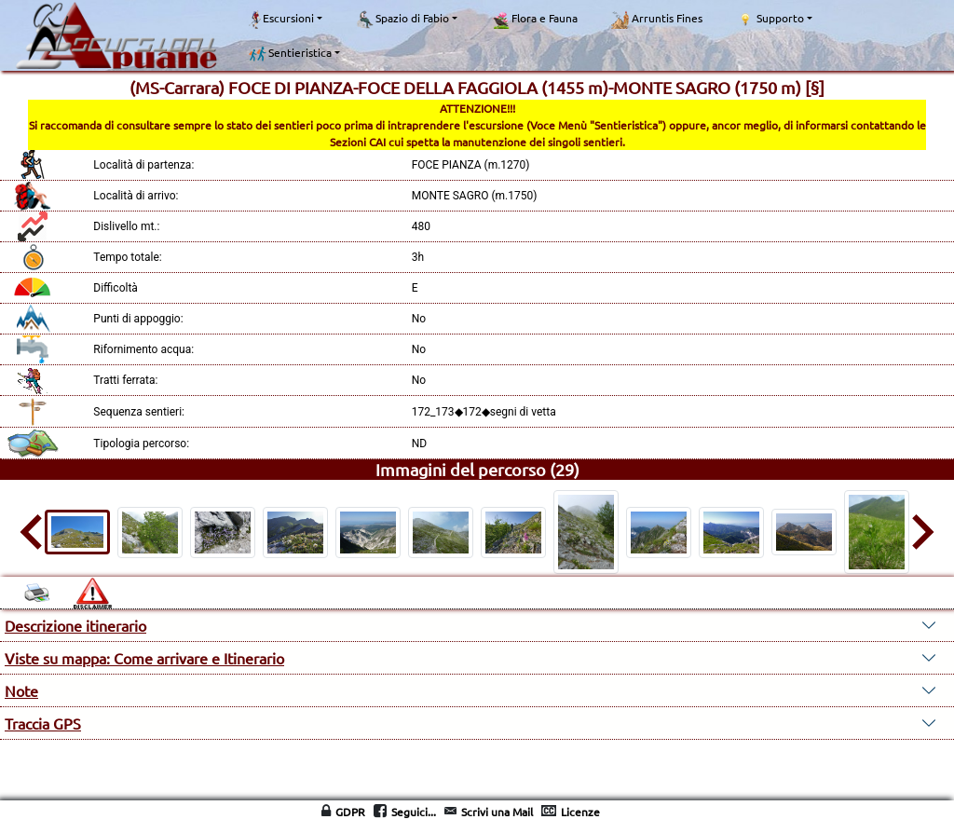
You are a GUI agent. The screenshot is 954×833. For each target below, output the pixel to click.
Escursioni (281, 19)
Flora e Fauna (534, 19)
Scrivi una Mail (497, 811)
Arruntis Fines (656, 19)
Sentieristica (290, 53)
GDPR (350, 811)
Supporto (770, 18)
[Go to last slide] (33, 532)
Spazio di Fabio (402, 19)
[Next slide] (920, 532)
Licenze (580, 811)
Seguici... (413, 811)
